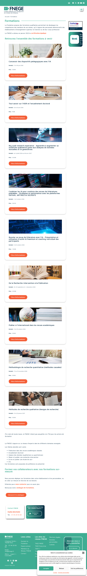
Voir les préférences (77, 568)
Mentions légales (54, 537)
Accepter (46, 568)
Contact (23, 553)
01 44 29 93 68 (16, 515)
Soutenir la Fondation (24, 542)
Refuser (61, 568)
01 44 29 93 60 (11, 546)
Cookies (55, 572)
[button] (83, 553)
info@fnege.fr (9, 551)
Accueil (7, 16)
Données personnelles (63, 572)
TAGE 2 (37, 548)
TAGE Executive (40, 546)
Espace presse (25, 546)
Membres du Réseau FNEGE (26, 550)
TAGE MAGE (39, 543)
